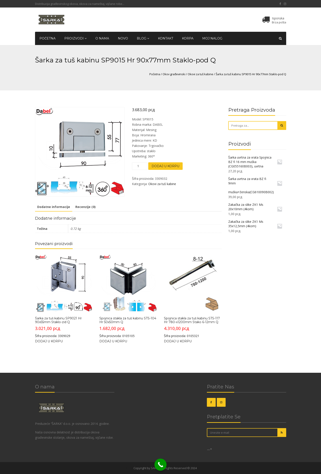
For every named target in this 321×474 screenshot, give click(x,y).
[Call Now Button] (160, 465)
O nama (102, 38)
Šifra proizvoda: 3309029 (64, 296)
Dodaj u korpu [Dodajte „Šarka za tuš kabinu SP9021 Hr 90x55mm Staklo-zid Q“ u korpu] (49, 341)
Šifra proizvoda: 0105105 (128, 296)
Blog (143, 38)
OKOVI (128, 468)
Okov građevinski (174, 74)
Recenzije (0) (85, 207)
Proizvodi (75, 38)
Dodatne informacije (53, 207)
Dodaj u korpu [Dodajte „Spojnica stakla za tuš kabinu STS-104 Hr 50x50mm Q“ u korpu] (113, 341)
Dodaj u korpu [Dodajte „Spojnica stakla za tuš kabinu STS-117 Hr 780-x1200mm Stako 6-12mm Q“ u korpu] (178, 341)
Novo (123, 38)
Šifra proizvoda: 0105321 (192, 296)
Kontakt (165, 38)
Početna (47, 38)
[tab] (53, 207)
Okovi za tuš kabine (200, 74)
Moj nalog (212, 38)
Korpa (187, 38)
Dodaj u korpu (165, 166)
